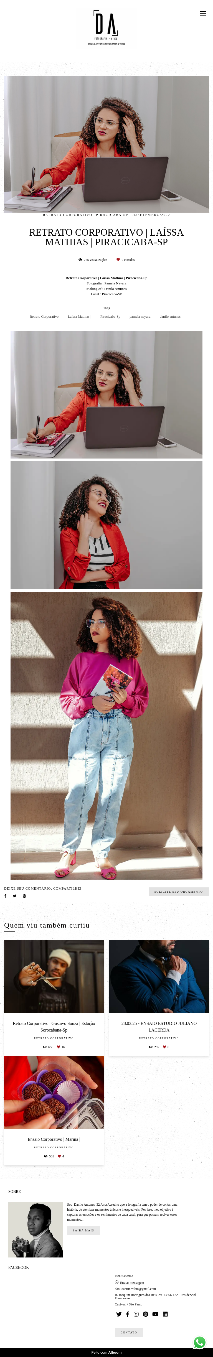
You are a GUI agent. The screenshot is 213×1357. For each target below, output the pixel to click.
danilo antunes (170, 316)
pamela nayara (140, 316)
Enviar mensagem (132, 1282)
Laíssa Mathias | (79, 316)
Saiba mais (83, 1230)
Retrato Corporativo (44, 316)
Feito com (106, 1352)
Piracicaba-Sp (110, 316)
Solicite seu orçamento (178, 891)
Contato (129, 1332)
